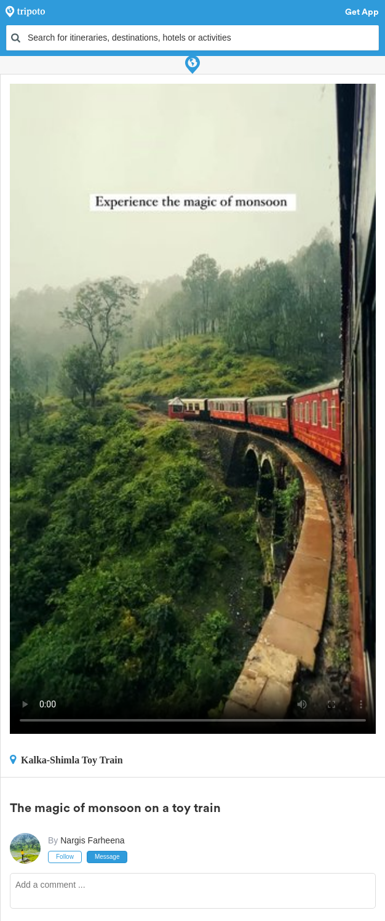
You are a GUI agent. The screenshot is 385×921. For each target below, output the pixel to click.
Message (107, 856)
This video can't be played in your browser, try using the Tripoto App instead (193, 409)
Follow (65, 856)
